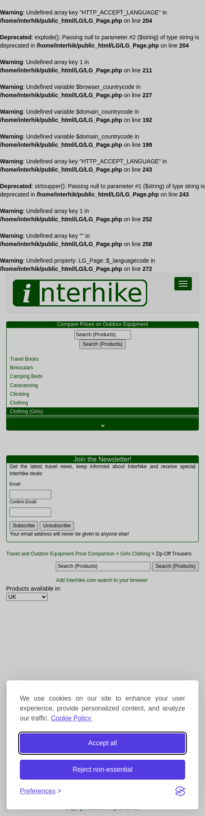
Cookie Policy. (71, 718)
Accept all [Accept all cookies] (102, 743)
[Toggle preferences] (41, 791)
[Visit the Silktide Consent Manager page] (180, 791)
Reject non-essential (103, 769)
